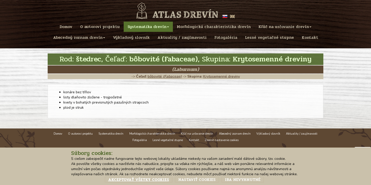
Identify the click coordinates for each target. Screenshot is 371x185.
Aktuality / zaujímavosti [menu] (182, 37)
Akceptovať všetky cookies (138, 179)
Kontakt (194, 140)
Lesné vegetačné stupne (168, 140)
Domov (58, 134)
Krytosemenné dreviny (221, 76)
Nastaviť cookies (197, 179)
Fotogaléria (139, 140)
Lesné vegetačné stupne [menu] (269, 37)
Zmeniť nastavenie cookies (222, 140)
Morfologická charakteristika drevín (152, 134)
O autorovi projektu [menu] (100, 27)
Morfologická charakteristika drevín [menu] (214, 27)
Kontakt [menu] (310, 37)
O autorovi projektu (80, 134)
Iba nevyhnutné (242, 179)
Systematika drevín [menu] (148, 27)
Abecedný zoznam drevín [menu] (79, 37)
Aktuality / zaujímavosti (301, 134)
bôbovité (165, 76)
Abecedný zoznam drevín (235, 134)
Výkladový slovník (268, 134)
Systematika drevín (110, 134)
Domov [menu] (66, 27)
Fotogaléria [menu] (225, 37)
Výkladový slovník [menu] (131, 37)
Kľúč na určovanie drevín (197, 134)
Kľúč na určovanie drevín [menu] (284, 27)
